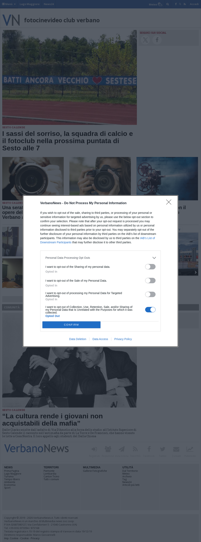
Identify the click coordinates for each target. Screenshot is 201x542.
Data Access (100, 339)
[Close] (170, 203)
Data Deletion (77, 339)
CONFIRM (71, 324)
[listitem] (100, 258)
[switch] (150, 266)
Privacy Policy (123, 339)
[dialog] (100, 271)
